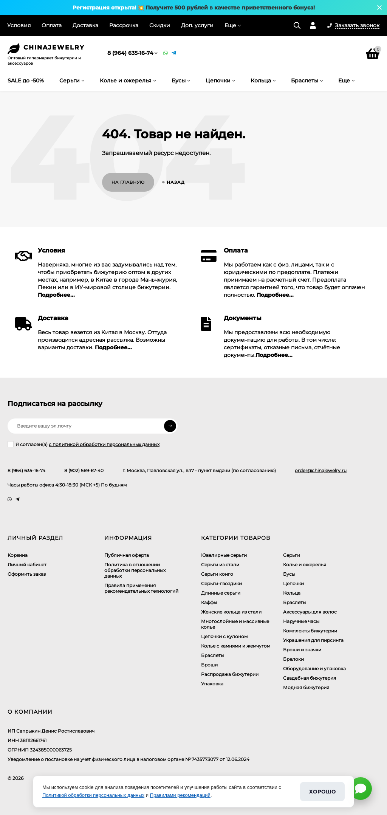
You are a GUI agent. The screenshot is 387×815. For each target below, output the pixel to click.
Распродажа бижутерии (230, 674)
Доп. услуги (197, 25)
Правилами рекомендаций (180, 795)
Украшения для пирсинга (313, 640)
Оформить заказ (27, 574)
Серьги (291, 555)
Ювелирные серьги (224, 555)
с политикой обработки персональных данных (104, 444)
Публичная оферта (126, 555)
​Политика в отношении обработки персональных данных (135, 570)
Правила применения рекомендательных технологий (141, 588)
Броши (209, 665)
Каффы (209, 602)
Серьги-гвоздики (221, 583)
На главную (128, 182)
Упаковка (212, 683)
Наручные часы (301, 621)
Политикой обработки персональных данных (93, 795)
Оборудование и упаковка (314, 668)
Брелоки (293, 659)
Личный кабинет (27, 564)
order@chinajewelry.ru (321, 470)
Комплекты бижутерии (310, 631)
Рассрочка (123, 25)
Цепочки (293, 583)
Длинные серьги (220, 593)
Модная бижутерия (306, 687)
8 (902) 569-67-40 (84, 470)
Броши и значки (302, 649)
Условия (19, 25)
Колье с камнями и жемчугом (235, 646)
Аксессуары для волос (310, 612)
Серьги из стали (220, 564)
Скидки (159, 25)
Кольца (291, 593)
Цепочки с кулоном (224, 636)
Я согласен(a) (83, 444)
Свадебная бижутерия (309, 678)
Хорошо (322, 792)
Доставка (85, 25)
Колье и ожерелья (304, 564)
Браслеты (212, 655)
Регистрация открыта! (105, 7)
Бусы (289, 574)
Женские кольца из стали (231, 612)
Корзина (18, 555)
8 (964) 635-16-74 (130, 53)
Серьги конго (217, 574)
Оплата (52, 25)
